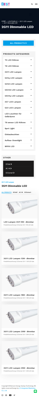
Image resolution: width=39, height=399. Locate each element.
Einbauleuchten (12, 134)
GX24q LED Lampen (14, 96)
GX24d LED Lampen (14, 90)
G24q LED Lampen (13, 78)
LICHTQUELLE (12, 21)
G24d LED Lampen (13, 84)
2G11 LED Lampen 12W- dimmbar (19, 258)
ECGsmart (10, 173)
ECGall (9, 164)
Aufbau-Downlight (13, 140)
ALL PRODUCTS (18, 43)
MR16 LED (9, 146)
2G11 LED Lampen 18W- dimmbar (19, 295)
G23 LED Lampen (13, 108)
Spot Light (10, 128)
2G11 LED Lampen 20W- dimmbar (19, 331)
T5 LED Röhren (12, 60)
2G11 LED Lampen (26, 21)
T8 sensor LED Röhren (15, 122)
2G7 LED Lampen (13, 102)
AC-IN (9, 169)
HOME (4, 21)
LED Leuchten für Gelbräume (13, 115)
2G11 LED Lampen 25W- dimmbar (19, 368)
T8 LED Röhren (12, 66)
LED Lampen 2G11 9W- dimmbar (19, 222)
